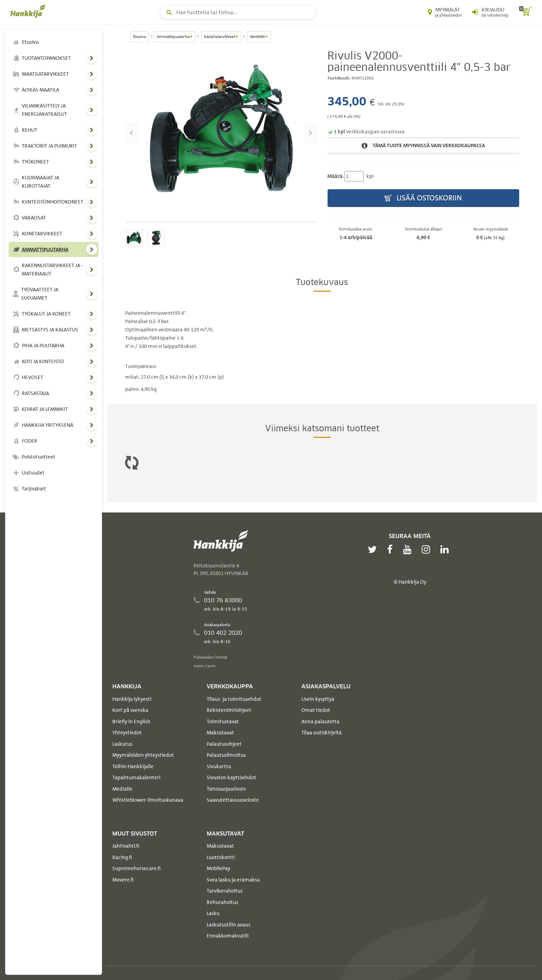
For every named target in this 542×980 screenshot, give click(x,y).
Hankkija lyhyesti (131, 699)
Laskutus (122, 744)
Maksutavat (220, 732)
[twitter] (374, 549)
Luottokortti (221, 857)
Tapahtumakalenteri (136, 777)
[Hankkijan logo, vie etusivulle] (29, 11)
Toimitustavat (223, 721)
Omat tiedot (315, 710)
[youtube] (409, 549)
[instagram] (427, 549)
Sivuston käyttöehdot (231, 777)
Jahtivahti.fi (125, 845)
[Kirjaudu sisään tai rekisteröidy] (490, 12)
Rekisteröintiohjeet (229, 710)
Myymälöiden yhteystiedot (143, 755)
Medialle (122, 788)
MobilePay (218, 868)
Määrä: (335, 176)
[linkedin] (446, 549)
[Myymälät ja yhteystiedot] (445, 12)
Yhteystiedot (127, 732)
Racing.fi (122, 857)
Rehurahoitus (222, 902)
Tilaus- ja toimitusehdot (234, 699)
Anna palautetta (320, 721)
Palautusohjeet (224, 744)
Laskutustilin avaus (228, 924)
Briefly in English (131, 721)
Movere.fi (123, 879)
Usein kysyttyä (317, 699)
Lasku (213, 913)
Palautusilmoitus (226, 755)
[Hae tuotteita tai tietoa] (238, 12)
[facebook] (391, 549)
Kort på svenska (130, 710)
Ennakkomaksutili (228, 935)
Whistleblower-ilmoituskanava (147, 800)
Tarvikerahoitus (225, 890)
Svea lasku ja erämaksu (233, 879)
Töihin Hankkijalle (132, 766)
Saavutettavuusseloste (233, 800)
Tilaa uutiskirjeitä (321, 732)
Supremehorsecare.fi (136, 868)
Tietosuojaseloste (226, 788)
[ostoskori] (525, 12)
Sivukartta (219, 766)
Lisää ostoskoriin (423, 198)
